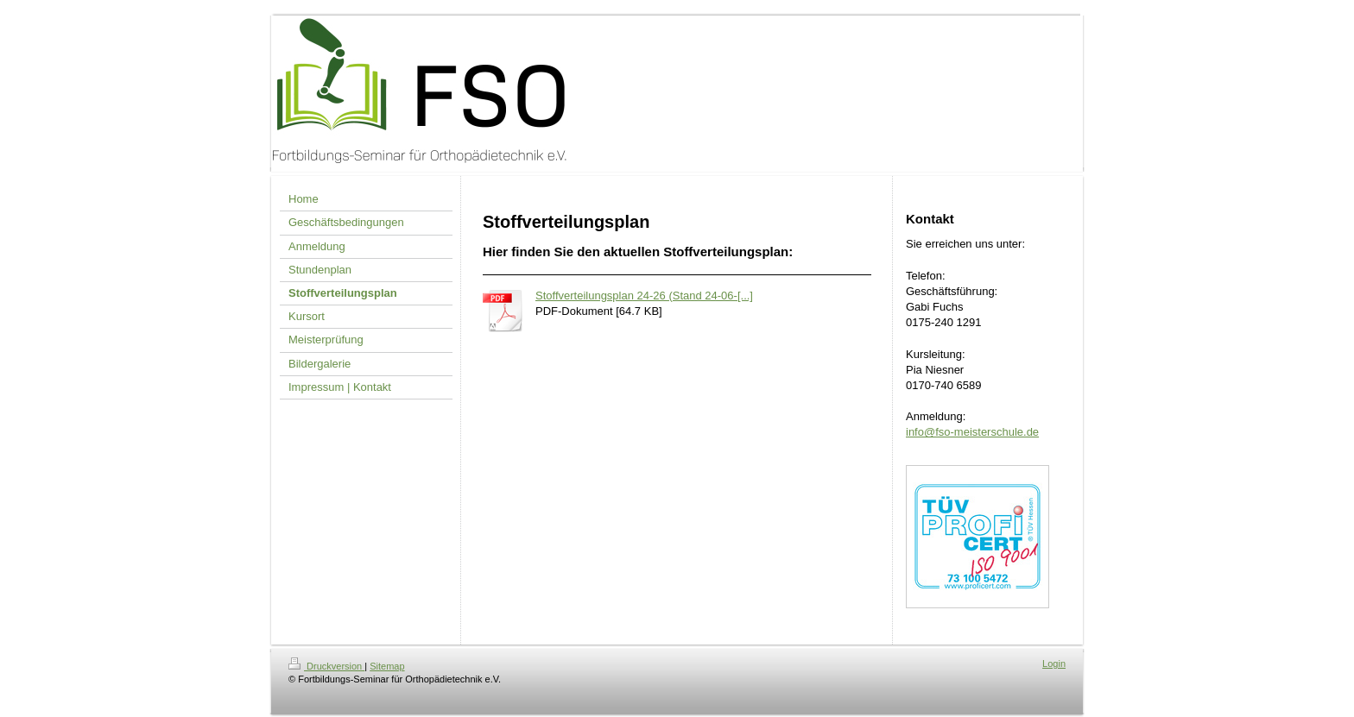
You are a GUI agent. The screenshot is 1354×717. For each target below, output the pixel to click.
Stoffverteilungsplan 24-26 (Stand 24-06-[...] (644, 295)
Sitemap (387, 666)
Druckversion (326, 666)
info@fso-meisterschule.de (972, 431)
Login (1054, 663)
